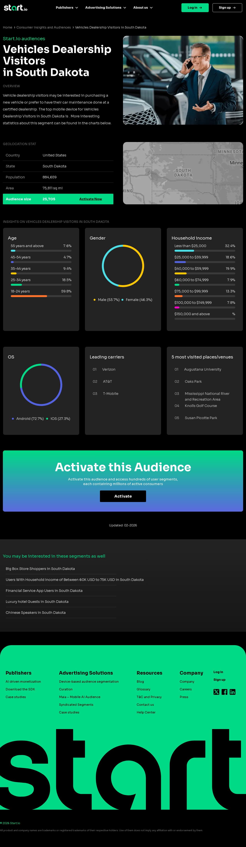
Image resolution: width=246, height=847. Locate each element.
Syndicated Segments (76, 705)
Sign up (225, 8)
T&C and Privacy (149, 697)
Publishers (64, 8)
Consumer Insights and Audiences (44, 27)
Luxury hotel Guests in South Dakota (37, 602)
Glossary (143, 689)
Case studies (16, 697)
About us (140, 8)
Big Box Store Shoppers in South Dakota (40, 569)
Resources (149, 673)
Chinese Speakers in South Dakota (36, 613)
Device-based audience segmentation (89, 682)
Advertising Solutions (103, 8)
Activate (123, 496)
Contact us (145, 705)
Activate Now (90, 199)
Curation (66, 689)
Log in (192, 8)
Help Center (146, 712)
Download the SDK (20, 689)
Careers (186, 689)
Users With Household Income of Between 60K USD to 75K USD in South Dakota (75, 580)
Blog (140, 682)
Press (184, 697)
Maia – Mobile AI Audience (79, 697)
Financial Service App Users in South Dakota (44, 591)
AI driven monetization (23, 682)
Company (190, 673)
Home (7, 27)
